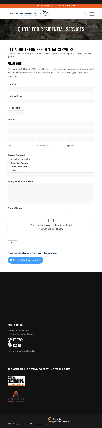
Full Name (12, 85)
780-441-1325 (15, 339)
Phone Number (15, 108)
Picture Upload (15, 208)
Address (12, 119)
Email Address (15, 96)
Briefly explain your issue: (20, 181)
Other (12, 170)
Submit (12, 242)
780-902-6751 (70, 6)
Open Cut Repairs (18, 163)
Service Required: (16, 155)
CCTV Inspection (17, 167)
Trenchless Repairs (19, 159)
